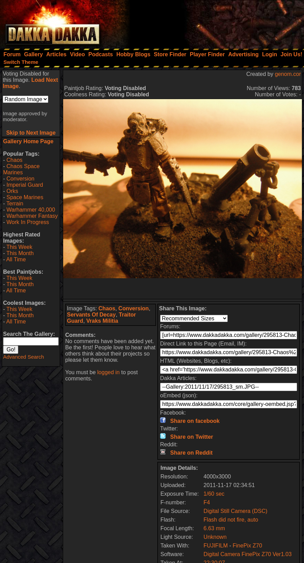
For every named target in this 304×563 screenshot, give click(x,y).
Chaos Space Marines (21, 169)
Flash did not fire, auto (231, 520)
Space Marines (25, 197)
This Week (19, 247)
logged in (108, 372)
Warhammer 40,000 (31, 210)
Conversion (21, 179)
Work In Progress (28, 222)
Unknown (215, 537)
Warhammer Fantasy (32, 216)
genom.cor (288, 74)
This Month (19, 253)
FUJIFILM (216, 546)
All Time (16, 259)
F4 (207, 502)
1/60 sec (214, 494)
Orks (12, 191)
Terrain (14, 203)
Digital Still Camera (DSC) (235, 511)
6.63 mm (214, 528)
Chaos (14, 160)
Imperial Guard (25, 185)
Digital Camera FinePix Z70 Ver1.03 (248, 554)
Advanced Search (23, 357)
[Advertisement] (211, 22)
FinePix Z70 (247, 546)
